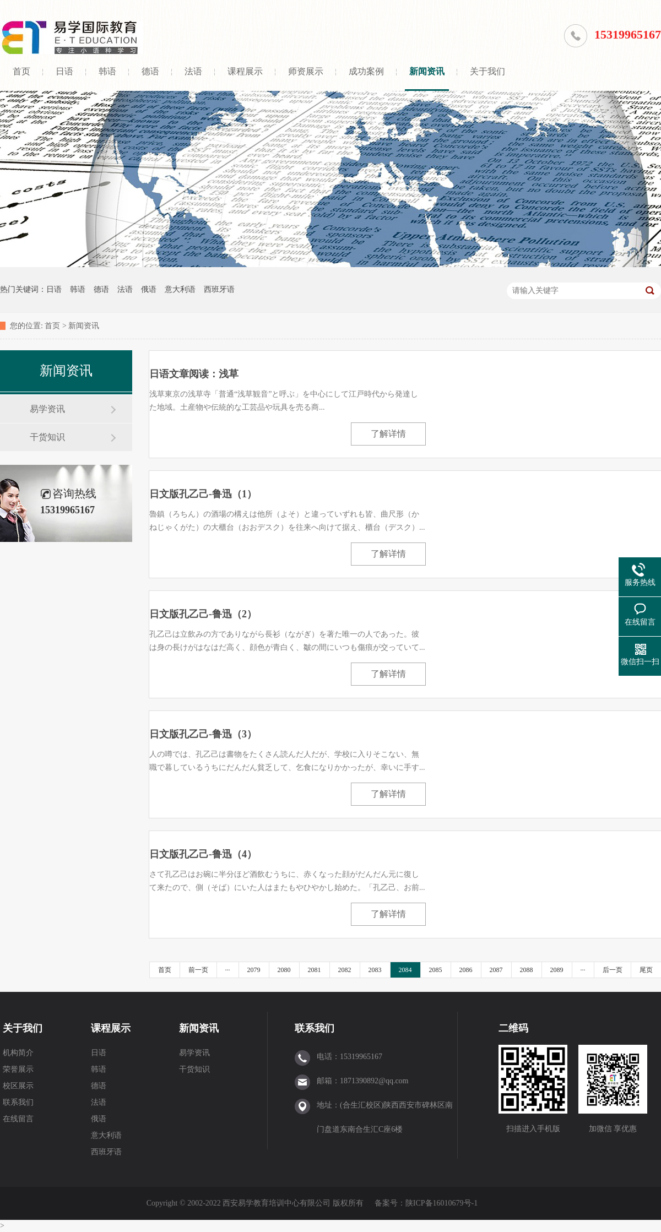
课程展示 (245, 71)
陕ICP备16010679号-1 (441, 1203)
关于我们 (487, 71)
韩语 (107, 71)
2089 (557, 970)
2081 (314, 970)
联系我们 (18, 1102)
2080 (284, 970)
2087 (496, 970)
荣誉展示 (18, 1069)
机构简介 (18, 1053)
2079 (254, 970)
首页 (21, 71)
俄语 (148, 289)
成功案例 (366, 71)
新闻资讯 (427, 71)
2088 (526, 970)
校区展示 (18, 1086)
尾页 (646, 970)
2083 (375, 970)
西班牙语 (219, 289)
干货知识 (47, 437)
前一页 (198, 970)
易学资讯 (47, 409)
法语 (193, 71)
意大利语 (180, 289)
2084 (405, 970)
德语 (150, 71)
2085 (435, 970)
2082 (344, 970)
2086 (466, 970)
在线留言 (18, 1119)
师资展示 (305, 71)
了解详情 (388, 433)
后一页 (612, 970)
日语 (64, 71)
